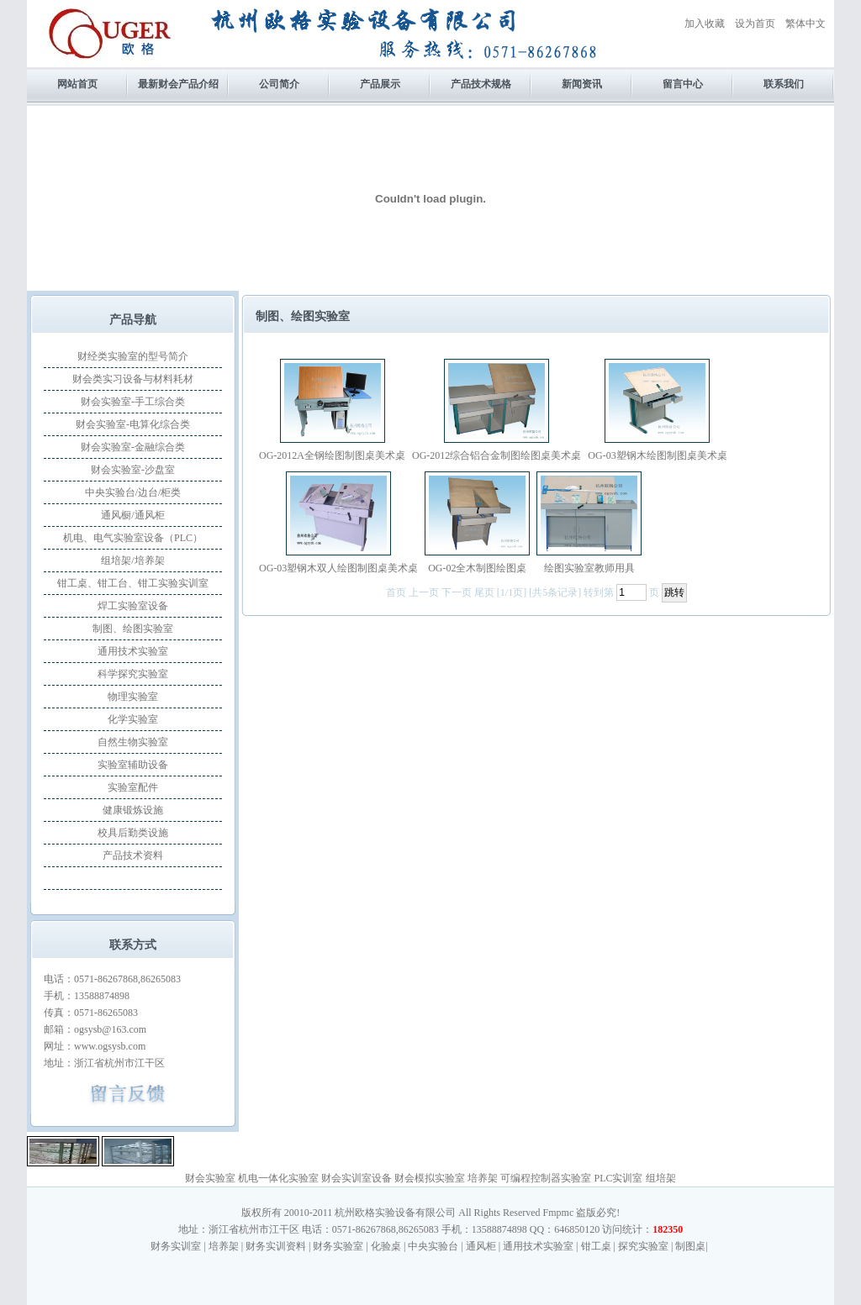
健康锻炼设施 (133, 810)
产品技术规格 (481, 84)
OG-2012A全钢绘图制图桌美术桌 (332, 455)
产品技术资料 (133, 855)
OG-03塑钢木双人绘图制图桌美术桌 (338, 568)
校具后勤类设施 (133, 833)
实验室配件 (133, 787)
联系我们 (783, 84)
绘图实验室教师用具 (589, 568)
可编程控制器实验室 (545, 1178)
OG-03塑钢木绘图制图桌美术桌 (657, 455)
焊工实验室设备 (133, 606)
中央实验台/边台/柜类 (133, 492)
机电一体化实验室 (278, 1178)
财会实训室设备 (356, 1178)
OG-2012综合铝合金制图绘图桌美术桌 (496, 455)
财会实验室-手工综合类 (133, 402)
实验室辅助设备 (133, 765)
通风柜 (481, 1246)
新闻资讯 (582, 84)
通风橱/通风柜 (132, 515)
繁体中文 (805, 23)
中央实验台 (433, 1246)
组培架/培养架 (132, 560)
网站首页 (77, 84)
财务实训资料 (276, 1246)
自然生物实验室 (133, 742)
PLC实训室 (618, 1178)
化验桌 (386, 1246)
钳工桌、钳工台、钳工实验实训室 (133, 583)
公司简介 (279, 84)
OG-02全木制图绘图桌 (477, 568)
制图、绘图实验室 (132, 628)
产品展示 (380, 84)
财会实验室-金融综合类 (133, 447)
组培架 (661, 1178)
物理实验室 (133, 696)
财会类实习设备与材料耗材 (132, 379)
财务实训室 (176, 1246)
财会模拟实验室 (429, 1178)
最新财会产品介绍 (178, 84)
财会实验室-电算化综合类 (133, 424)
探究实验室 (643, 1246)
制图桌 (690, 1246)
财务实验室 (338, 1246)
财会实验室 (210, 1178)
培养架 (482, 1178)
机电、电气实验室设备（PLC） (133, 538)
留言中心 (683, 84)
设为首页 (755, 23)
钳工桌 (596, 1246)
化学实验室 (133, 719)
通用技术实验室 (133, 651)
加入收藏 (704, 23)
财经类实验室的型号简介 (132, 356)
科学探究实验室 (133, 674)
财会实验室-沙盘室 (133, 470)
